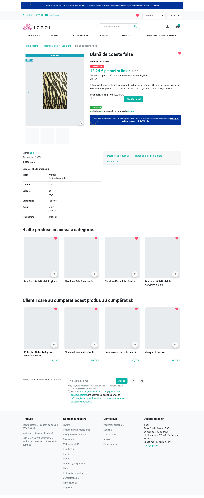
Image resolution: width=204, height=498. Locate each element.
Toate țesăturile (50, 45)
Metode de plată (71, 444)
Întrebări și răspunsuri (74, 463)
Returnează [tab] (113, 161)
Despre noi (68, 439)
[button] (177, 26)
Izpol (32, 152)
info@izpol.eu (53, 15)
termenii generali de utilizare (92, 391)
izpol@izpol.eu (151, 445)
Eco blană (66, 45)
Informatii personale (113, 425)
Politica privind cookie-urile (76, 429)
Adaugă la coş (134, 99)
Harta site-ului (70, 482)
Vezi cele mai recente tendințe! (38, 433)
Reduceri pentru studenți (75, 473)
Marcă (26, 152)
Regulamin (68, 449)
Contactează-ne (71, 478)
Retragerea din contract (74, 434)
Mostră (66, 458)
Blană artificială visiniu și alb (40, 281)
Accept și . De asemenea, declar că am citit (98, 396)
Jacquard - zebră (155, 352)
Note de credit (110, 434)
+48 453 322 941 (33, 15)
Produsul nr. (96, 61)
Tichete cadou (110, 444)
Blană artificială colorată (78, 281)
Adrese (106, 439)
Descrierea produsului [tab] (118, 155)
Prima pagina (31, 45)
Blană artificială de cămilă (120, 281)
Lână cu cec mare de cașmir (121, 352)
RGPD (66, 454)
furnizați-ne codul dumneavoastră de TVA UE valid (141, 6)
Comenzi (107, 429)
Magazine (68, 487)
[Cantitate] (106, 98)
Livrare (66, 425)
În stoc (26, 162)
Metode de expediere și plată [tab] (148, 155)
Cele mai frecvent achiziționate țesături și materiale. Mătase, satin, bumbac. (40, 441)
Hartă (66, 468)
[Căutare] (118, 26)
